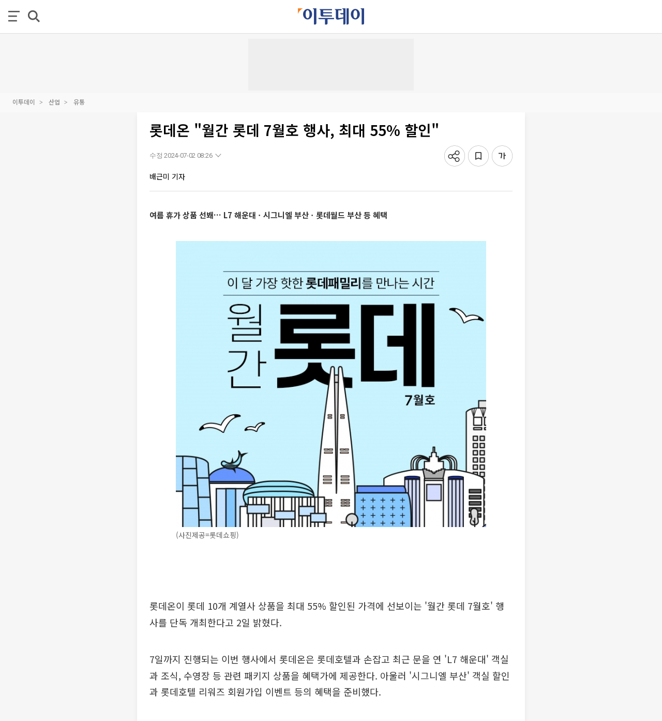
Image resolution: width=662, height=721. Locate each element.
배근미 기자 (167, 176)
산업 (54, 101)
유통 (79, 101)
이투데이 (23, 101)
